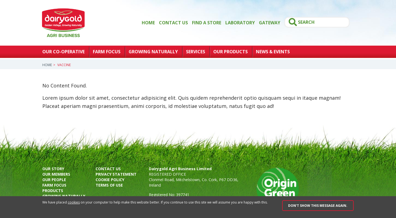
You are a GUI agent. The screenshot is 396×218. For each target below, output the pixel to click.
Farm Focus (106, 52)
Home (148, 23)
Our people (54, 179)
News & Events (273, 52)
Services (195, 52)
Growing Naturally (153, 52)
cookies (74, 202)
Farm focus (54, 185)
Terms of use (109, 185)
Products (52, 190)
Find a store (206, 23)
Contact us (108, 168)
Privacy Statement (116, 174)
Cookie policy (110, 179)
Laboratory (240, 23)
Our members (56, 174)
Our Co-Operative (63, 52)
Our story (53, 168)
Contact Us (173, 23)
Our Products (230, 52)
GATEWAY (269, 23)
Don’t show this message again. (317, 205)
